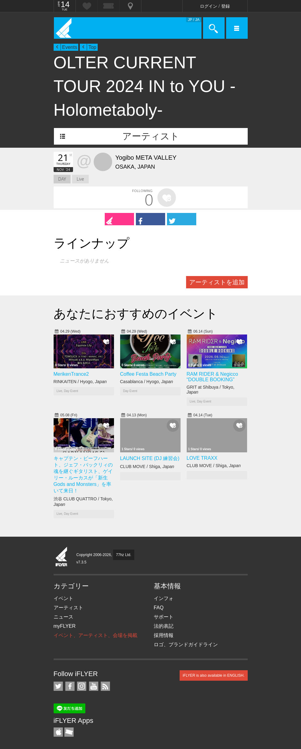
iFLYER (61, 557)
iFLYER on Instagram (81, 686)
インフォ (163, 598)
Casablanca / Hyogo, (146, 381)
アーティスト (150, 136)
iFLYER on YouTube (93, 686)
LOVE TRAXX (202, 458)
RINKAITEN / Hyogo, (80, 381)
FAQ (159, 607)
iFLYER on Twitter (58, 686)
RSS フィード (105, 686)
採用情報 (163, 635)
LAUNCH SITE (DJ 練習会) (150, 458)
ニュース (63, 616)
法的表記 (163, 626)
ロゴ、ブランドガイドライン (186, 644)
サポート (163, 616)
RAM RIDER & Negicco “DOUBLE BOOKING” (212, 376)
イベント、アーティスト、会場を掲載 (95, 635)
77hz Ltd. (123, 555)
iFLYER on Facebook (70, 686)
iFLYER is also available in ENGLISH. (214, 675)
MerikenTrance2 (71, 374)
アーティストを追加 (217, 282)
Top (92, 47)
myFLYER (65, 626)
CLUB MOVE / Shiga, (147, 466)
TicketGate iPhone (69, 732)
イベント (63, 598)
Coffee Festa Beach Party (148, 374)
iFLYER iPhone (58, 732)
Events (69, 47)
